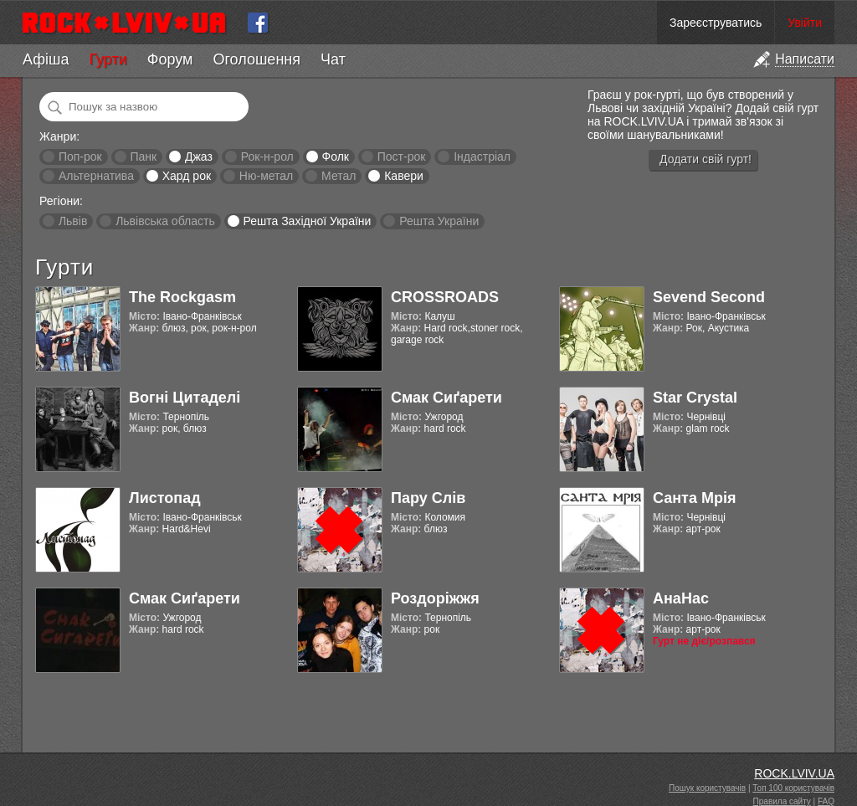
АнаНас (681, 598)
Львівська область (165, 221)
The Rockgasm (182, 297)
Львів (73, 221)
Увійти (805, 22)
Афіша (46, 59)
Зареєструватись (716, 22)
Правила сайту (782, 801)
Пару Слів (428, 498)
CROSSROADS (445, 297)
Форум (170, 59)
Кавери (403, 175)
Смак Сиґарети (446, 397)
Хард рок (186, 175)
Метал (338, 175)
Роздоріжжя (435, 598)
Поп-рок (80, 156)
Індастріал (482, 156)
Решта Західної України (307, 221)
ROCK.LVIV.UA (794, 773)
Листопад (165, 498)
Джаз (199, 156)
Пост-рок (401, 156)
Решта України (439, 221)
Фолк (335, 156)
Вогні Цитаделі (184, 397)
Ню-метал (266, 175)
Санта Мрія (694, 498)
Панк (143, 156)
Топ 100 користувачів (793, 788)
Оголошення (256, 59)
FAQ (826, 801)
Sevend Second (709, 297)
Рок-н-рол (267, 156)
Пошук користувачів (707, 788)
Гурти (107, 59)
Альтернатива (96, 175)
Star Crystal (695, 397)
